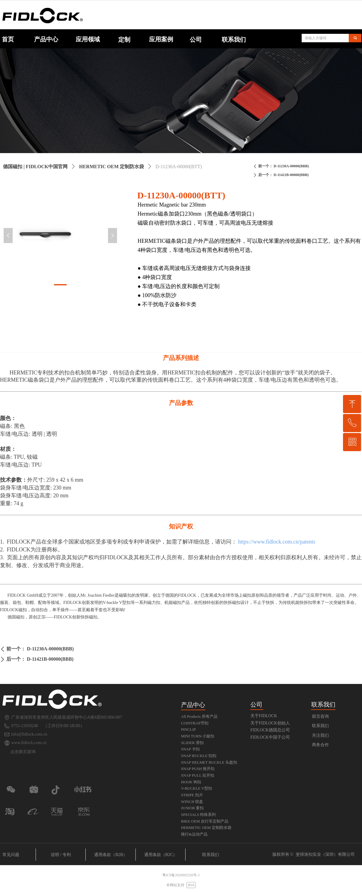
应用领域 (88, 39)
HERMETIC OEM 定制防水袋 (111, 166)
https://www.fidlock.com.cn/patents (276, 542)
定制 (124, 39)
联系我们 (234, 39)
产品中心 (46, 39)
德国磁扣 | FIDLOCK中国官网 (35, 166)
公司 (196, 39)
